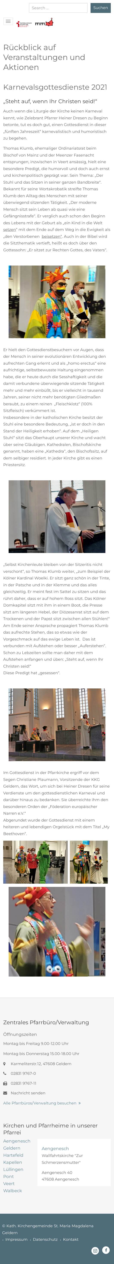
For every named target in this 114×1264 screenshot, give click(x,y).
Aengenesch (55, 1148)
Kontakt (71, 1239)
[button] (24, 20)
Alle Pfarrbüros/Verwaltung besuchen (39, 1103)
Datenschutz (45, 1239)
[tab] (17, 1141)
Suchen (100, 7)
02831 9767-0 (19, 1073)
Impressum (16, 1239)
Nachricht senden (24, 1093)
